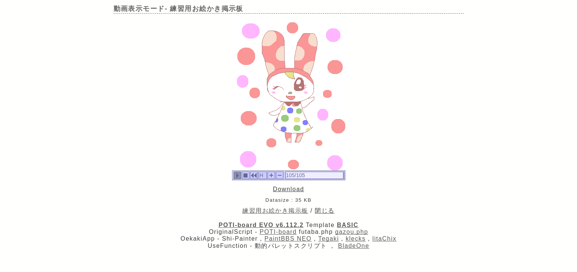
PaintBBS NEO (288, 238)
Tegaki (328, 238)
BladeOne (353, 246)
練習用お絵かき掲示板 (275, 210)
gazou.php (351, 232)
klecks (356, 238)
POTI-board (278, 232)
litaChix (384, 238)
